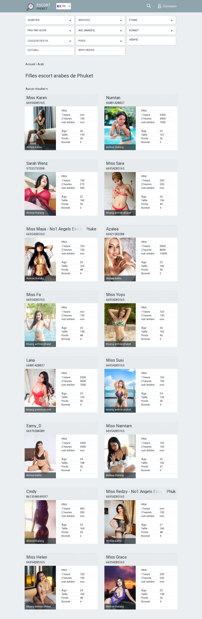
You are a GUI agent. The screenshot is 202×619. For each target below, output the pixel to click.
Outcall (33, 50)
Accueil (30, 64)
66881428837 (115, 103)
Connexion (167, 6)
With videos (86, 50)
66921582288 (115, 234)
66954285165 (35, 103)
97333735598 (35, 168)
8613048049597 (37, 497)
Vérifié (133, 39)
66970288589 (35, 431)
